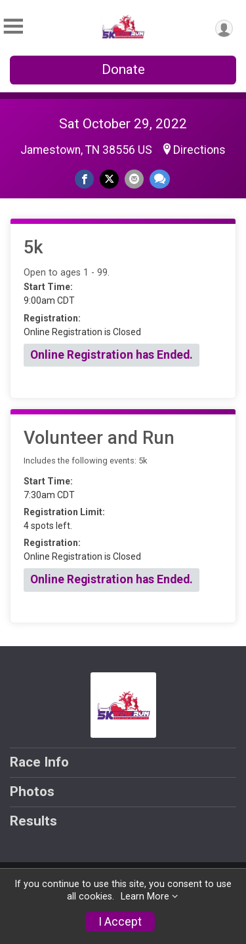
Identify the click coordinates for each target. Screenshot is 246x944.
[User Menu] (224, 28)
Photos (32, 791)
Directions (199, 149)
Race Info (39, 762)
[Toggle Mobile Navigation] (13, 26)
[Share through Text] (160, 179)
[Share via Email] (134, 179)
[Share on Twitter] (109, 179)
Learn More (145, 896)
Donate (123, 69)
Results (33, 821)
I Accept (120, 921)
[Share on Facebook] (84, 179)
